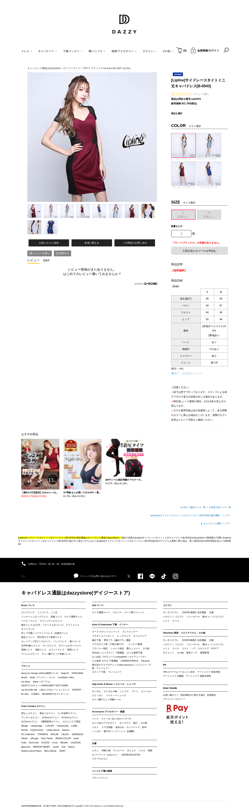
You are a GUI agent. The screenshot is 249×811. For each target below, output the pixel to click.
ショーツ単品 (117, 648)
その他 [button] (167, 51)
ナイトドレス (72, 625)
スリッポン (97, 695)
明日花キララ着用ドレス (49, 637)
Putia (23, 742)
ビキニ (95, 750)
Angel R (65, 673)
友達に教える (91, 242)
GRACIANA (77, 673)
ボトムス (131, 750)
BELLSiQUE (50, 751)
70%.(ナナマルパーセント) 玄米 (178, 672)
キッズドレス (49, 645)
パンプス (124, 691)
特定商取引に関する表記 (193, 695)
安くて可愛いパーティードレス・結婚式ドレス (44, 633)
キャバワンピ (28, 629)
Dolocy (71, 747)
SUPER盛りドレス (30, 645)
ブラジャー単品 (100, 648)
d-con (55, 742)
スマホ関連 (107, 727)
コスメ (185, 648)
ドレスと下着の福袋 (102, 771)
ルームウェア (139, 636)
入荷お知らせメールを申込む (199, 250)
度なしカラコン (29, 713)
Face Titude (47, 738)
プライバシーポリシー (174, 699)
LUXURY (49, 726)
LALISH (65, 734)
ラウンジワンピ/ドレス (51, 621)
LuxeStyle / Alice (66, 677)
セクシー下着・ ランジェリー (107, 672)
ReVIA (24, 730)
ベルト (95, 727)
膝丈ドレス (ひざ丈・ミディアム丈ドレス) (42, 625)
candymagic (37, 726)
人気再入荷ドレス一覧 (220, 507)
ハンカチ (96, 731)
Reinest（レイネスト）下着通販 (108, 652)
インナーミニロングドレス (34, 616)
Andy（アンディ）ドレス (42, 677)
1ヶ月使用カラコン (67, 713)
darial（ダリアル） (42, 681)
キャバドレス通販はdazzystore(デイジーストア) (75, 593)
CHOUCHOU (37, 730)
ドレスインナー (130, 631)
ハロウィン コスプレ (173, 616)
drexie (24, 677)
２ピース (117, 612)
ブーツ (134, 691)
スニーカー (146, 691)
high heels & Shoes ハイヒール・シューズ (114, 684)
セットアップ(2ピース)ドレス (36, 641)
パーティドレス (29, 621)
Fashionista (62, 726)
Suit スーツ (98, 605)
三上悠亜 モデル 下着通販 (105, 661)
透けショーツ (133, 648)
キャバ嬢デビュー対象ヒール (106, 699)
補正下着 (96, 640)
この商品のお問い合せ (135, 242)
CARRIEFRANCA (129, 661)
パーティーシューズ (116, 695)
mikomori (145, 661)
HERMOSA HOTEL (131, 754)
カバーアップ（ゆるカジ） (105, 754)
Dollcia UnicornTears (31, 751)
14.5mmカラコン (69, 717)
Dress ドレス (28, 605)
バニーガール (193, 616)
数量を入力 (176, 226)
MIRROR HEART (41, 747)
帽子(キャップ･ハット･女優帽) (119, 731)
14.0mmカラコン (50, 717)
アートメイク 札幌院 (173, 676)
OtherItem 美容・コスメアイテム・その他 (184, 633)
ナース (175, 621)
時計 (135, 723)
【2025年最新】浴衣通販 (193, 612)
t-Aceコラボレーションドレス (54, 689)
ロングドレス (28, 612)
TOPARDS (42, 734)
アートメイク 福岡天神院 (198, 676)
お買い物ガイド (170, 695)
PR (164, 665)
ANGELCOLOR (63, 738)
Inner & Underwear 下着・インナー (110, 624)
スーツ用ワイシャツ (134, 612)
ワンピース (118, 750)
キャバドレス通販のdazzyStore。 (104, 537)
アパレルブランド (30, 654)
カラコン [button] (149, 51)
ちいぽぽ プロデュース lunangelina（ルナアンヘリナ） (119, 656)
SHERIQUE (77, 734)
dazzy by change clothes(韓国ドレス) (39, 673)
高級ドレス (56, 616)
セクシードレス (56, 649)
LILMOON (76, 742)
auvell (56, 747)
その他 (146, 648)
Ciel (63, 747)
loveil (76, 738)
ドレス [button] (26, 51)
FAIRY (62, 751)
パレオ (142, 750)
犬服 (211, 612)
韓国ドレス (72, 649)
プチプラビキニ (100, 759)
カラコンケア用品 (71, 721)
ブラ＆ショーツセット (103, 636)
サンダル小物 (110, 691)
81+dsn (25, 694)
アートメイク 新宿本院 (208, 672)
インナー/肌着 (135, 644)
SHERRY (76, 689)
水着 (94, 743)
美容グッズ (191, 652)
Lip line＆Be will (29, 689)
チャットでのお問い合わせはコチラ (95, 576)
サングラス (124, 723)
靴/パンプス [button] (97, 51)
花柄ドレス (40, 649)
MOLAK (55, 734)
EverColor (34, 742)
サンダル (96, 691)
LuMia (74, 726)
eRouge (34, 738)
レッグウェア (123, 636)
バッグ (95, 718)
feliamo (65, 730)
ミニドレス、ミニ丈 (47, 612)
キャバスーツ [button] (47, 51)
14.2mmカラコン (29, 721)
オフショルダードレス (70, 645)
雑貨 (150, 750)
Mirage (24, 726)
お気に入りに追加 (49, 242)
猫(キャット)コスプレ (213, 616)
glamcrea (25, 747)
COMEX (35, 694)
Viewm (24, 738)
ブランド (25, 666)
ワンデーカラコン (30, 717)
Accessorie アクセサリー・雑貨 (108, 711)
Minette (64, 742)
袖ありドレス (28, 637)
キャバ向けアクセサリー (104, 723)
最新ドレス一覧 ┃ (199, 507)
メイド (166, 621)
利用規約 (211, 695)
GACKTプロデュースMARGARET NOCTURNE (44, 685)
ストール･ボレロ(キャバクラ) (116, 718)
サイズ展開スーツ (101, 612)
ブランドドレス (100, 778)
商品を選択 (176, 113)
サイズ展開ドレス (73, 616)
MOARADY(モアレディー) (55, 694)
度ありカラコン (47, 713)
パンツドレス (60, 641)
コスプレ (167, 605)
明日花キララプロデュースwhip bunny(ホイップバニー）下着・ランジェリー (121, 666)
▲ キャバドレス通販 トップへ (216, 523)
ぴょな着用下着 (134, 652)
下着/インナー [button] (73, 51)
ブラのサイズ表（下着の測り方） (108, 644)
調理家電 (204, 652)
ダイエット (168, 652)
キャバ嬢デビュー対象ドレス (56, 654)
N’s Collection (28, 734)
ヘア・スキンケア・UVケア (205, 648)
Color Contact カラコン (33, 706)
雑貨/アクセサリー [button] (124, 51)
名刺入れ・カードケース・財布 (130, 727)
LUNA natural (52, 730)
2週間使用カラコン (50, 721)
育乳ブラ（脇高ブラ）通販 (117, 640)
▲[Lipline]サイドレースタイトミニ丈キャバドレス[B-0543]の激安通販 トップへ (190, 515)
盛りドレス (75, 641)
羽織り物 (106, 750)
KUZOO (45, 742)
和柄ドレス (26, 649)
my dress (25, 681)
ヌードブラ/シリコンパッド (105, 631)
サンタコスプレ (170, 612)
